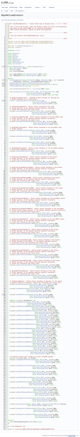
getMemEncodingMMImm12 (24, 337)
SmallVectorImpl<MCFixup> (35, 93)
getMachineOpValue (22, 284)
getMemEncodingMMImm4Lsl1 (25, 311)
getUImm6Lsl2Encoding (23, 142)
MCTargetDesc (20, 11)
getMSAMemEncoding (22, 294)
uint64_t (12, 101)
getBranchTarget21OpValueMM (25, 244)
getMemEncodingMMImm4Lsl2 (25, 315)
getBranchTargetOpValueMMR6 (25, 182)
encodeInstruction (19, 92)
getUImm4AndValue (22, 382)
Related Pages (13, 7)
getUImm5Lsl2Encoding (23, 130)
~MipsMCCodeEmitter (16, 86)
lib (1, 11)
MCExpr (15, 55)
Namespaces (28, 7)
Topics (21, 7)
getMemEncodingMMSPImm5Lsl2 (25, 319)
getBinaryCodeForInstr (24, 101)
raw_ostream (17, 64)
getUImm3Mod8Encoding (23, 377)
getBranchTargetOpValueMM (25, 223)
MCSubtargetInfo (18, 62)
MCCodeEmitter (37, 66)
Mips (12, 11)
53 (4, 101)
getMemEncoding (21, 302)
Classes (38, 7)
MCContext (16, 53)
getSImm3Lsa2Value (22, 136)
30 (4, 66)
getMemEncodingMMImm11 (24, 333)
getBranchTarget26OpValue (25, 254)
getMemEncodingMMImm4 (23, 306)
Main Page (5, 7)
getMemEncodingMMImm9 (23, 328)
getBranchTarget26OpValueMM (25, 265)
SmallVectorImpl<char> (48, 92)
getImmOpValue (21, 288)
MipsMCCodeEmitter (19, 66)
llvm (16, 50)
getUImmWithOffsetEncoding (25, 359)
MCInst (15, 58)
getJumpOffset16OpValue (24, 275)
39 (4, 80)
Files (45, 7)
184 (4, 294)
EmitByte (16, 89)
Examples (51, 7)
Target (6, 11)
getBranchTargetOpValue (24, 161)
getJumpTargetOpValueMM (24, 121)
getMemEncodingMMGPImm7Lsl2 (25, 324)
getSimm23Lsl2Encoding (24, 398)
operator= (27, 84)
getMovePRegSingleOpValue (25, 392)
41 (4, 83)
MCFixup (15, 56)
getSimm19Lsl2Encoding (24, 365)
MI (37, 92)
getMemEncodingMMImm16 (24, 342)
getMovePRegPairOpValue (24, 388)
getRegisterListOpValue (24, 408)
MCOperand (16, 61)
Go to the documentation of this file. (12, 20)
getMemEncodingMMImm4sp (24, 346)
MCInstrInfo (17, 59)
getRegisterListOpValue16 (25, 414)
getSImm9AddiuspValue (23, 151)
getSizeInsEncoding (23, 351)
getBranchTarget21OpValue (25, 234)
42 (4, 84)
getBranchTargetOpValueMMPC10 (26, 213)
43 (4, 86)
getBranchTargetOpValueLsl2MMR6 (27, 192)
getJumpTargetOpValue (23, 111)
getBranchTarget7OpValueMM (25, 203)
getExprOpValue (21, 404)
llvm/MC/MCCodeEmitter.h (23, 46)
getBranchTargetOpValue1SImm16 (27, 171)
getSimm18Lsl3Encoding (24, 371)
